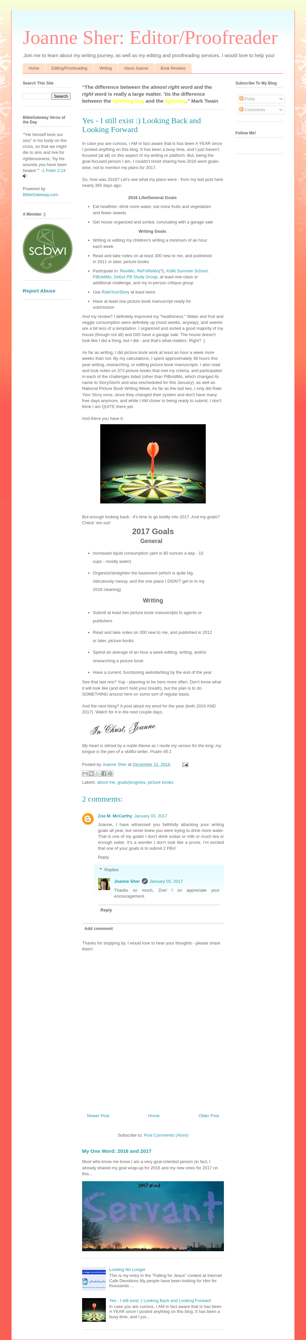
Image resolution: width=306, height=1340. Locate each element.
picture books (160, 782)
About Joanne (136, 68)
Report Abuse (39, 290)
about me (106, 782)
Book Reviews (173, 68)
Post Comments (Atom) (166, 1135)
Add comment (98, 928)
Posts (247, 98)
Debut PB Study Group (135, 276)
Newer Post (98, 1115)
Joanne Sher (127, 881)
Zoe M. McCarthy (115, 815)
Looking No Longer (127, 1269)
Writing (106, 68)
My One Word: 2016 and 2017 (116, 1151)
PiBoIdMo (102, 276)
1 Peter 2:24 (54, 170)
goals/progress (131, 782)
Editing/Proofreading (69, 68)
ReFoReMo (148, 270)
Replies (112, 869)
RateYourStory (115, 292)
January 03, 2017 (150, 815)
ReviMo (127, 270)
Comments (252, 109)
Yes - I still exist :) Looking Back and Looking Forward (160, 1300)
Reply (103, 857)
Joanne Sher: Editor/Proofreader (150, 37)
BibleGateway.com (40, 194)
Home (34, 68)
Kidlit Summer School (187, 270)
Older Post (209, 1115)
